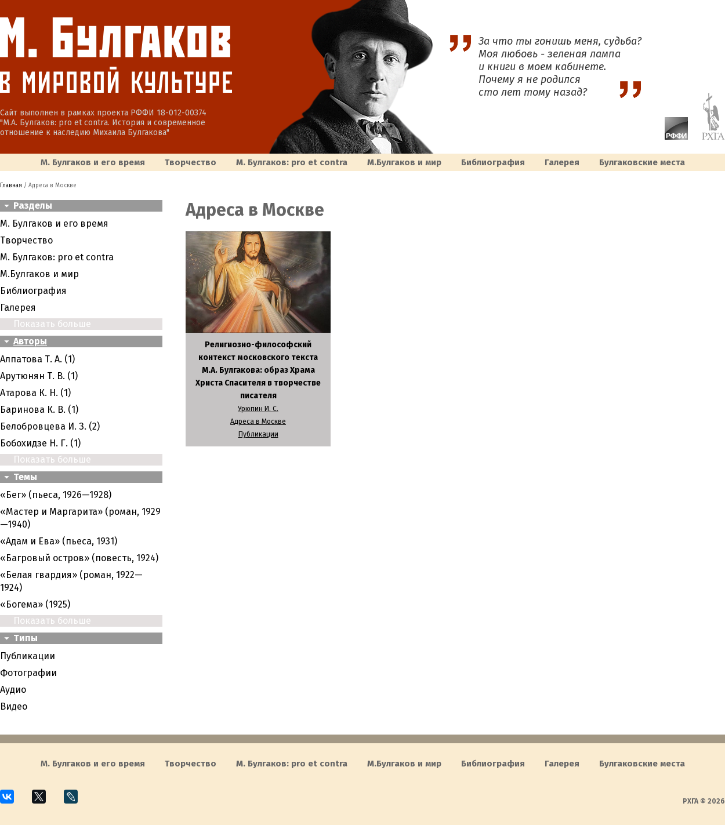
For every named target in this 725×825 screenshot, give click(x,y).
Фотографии (28, 672)
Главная (11, 185)
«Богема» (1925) (35, 604)
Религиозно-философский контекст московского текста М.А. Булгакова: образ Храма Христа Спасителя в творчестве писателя (258, 370)
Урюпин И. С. (258, 409)
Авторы (30, 341)
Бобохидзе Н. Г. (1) (40, 443)
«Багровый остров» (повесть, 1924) (79, 558)
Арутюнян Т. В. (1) (39, 375)
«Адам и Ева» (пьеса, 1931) (58, 541)
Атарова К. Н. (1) (35, 392)
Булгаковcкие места (642, 162)
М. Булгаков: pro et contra (291, 162)
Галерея (562, 162)
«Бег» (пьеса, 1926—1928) (55, 494)
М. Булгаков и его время (93, 162)
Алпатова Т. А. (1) (37, 359)
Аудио (13, 689)
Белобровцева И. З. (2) (50, 426)
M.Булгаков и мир (404, 162)
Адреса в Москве (258, 421)
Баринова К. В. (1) (39, 409)
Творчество (190, 162)
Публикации (27, 656)
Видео (13, 706)
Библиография (493, 162)
